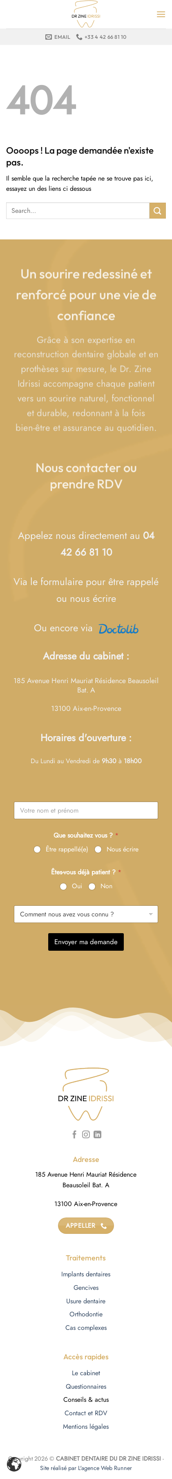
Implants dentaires (85, 1274)
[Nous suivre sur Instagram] (86, 1135)
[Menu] (161, 14)
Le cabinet (86, 1373)
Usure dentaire (85, 1301)
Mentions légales (86, 1426)
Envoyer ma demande (86, 942)
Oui (77, 886)
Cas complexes (86, 1327)
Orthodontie (86, 1314)
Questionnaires (86, 1386)
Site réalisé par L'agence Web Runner (86, 1468)
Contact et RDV (86, 1413)
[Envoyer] (158, 211)
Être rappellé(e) (67, 849)
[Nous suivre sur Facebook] (74, 1135)
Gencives (86, 1287)
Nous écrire (122, 849)
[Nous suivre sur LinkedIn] (97, 1135)
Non (106, 886)
